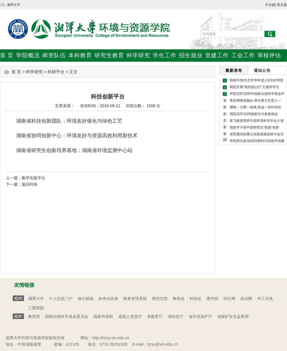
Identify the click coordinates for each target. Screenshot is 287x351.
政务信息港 (108, 298)
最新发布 (233, 70)
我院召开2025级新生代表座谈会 (254, 114)
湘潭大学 (13, 5)
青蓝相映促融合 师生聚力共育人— (255, 100)
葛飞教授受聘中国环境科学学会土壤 (257, 121)
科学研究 (138, 55)
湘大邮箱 (85, 298)
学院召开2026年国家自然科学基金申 (257, 94)
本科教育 (80, 55)
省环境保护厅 (200, 316)
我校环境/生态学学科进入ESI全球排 (256, 80)
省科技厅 (175, 316)
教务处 (179, 298)
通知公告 (262, 70)
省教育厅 (155, 316)
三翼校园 (36, 308)
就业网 (246, 298)
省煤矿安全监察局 (233, 316)
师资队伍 (54, 55)
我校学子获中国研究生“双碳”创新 (254, 127)
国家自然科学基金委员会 (66, 316)
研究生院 (160, 298)
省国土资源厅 (130, 316)
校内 (18, 298)
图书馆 (212, 298)
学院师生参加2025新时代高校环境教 (257, 141)
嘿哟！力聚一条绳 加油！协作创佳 (255, 107)
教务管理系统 (135, 298)
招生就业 (191, 55)
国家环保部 (103, 316)
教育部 (34, 316)
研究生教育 (109, 55)
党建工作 (217, 55)
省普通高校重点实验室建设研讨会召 (257, 134)
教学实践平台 (33, 178)
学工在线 (265, 298)
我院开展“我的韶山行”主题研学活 (254, 87)
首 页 (7, 55)
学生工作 (164, 55)
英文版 (282, 5)
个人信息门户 (61, 298)
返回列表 (29, 184)
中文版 (270, 5)
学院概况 (28, 55)
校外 (18, 316)
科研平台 (56, 71)
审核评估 (269, 55)
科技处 (195, 298)
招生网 (229, 298)
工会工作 (243, 55)
